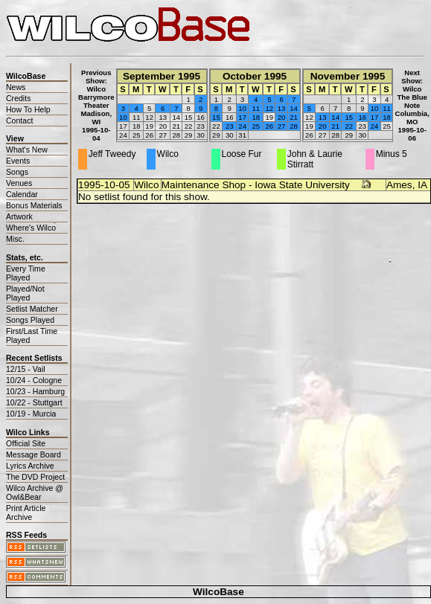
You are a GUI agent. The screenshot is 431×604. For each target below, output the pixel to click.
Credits (18, 98)
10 (123, 117)
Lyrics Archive (30, 465)
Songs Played (30, 319)
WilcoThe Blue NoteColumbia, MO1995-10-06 (412, 113)
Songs (17, 171)
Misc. (15, 238)
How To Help (28, 109)
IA (422, 184)
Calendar (22, 194)
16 (362, 117)
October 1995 (255, 76)
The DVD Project (35, 476)
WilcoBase (218, 591)
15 (216, 117)
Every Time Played (25, 273)
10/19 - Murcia (31, 413)
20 (282, 117)
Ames (399, 184)
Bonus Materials (34, 205)
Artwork (19, 216)
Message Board (33, 454)
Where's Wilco (31, 227)
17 (242, 117)
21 (294, 117)
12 (269, 108)
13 (282, 108)
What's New (27, 149)
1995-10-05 (104, 184)
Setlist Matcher (32, 308)
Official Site (25, 443)
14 (294, 108)
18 (256, 117)
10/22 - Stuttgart (34, 402)
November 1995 (348, 76)
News (15, 87)
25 (256, 126)
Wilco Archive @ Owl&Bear (34, 492)
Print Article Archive (25, 512)
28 (294, 126)
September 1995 (161, 76)
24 (242, 126)
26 (269, 126)
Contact (19, 120)
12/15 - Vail (25, 368)
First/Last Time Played (31, 335)
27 (282, 126)
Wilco (146, 184)
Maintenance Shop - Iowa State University (256, 184)
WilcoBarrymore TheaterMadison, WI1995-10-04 (96, 113)
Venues (19, 183)
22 (349, 126)
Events (18, 160)
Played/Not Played (25, 293)
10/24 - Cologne (34, 380)
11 (256, 108)
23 (230, 126)
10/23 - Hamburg (35, 391)
